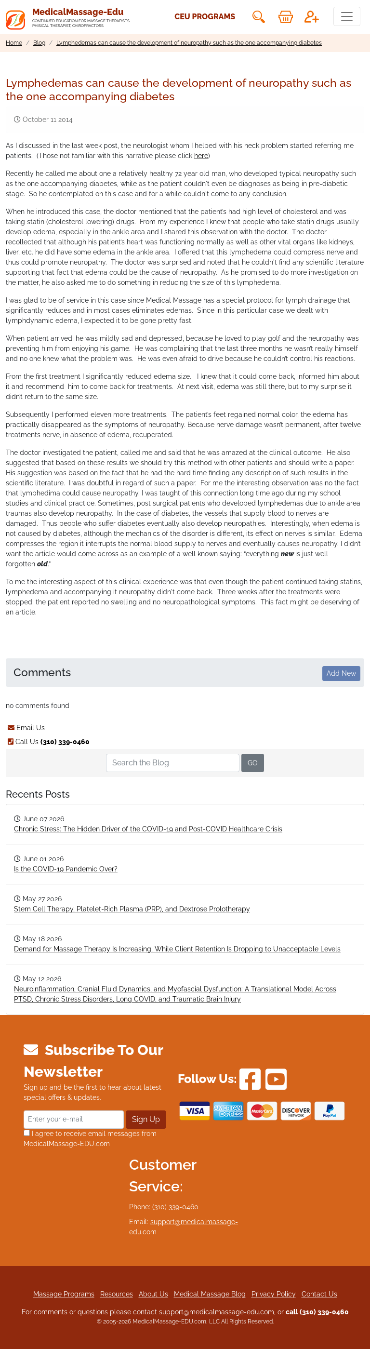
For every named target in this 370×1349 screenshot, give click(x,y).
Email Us (26, 728)
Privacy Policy (273, 1294)
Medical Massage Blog (210, 1294)
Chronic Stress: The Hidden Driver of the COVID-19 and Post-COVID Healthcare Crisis (148, 829)
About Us (153, 1294)
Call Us (49, 742)
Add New (341, 673)
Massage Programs (63, 1294)
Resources (116, 1294)
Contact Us (319, 1294)
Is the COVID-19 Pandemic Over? (66, 869)
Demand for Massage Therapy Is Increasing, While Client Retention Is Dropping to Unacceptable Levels (177, 949)
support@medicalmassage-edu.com (216, 1312)
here (201, 156)
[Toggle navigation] (346, 16)
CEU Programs (204, 16)
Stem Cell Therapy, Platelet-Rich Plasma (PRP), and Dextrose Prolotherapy (132, 909)
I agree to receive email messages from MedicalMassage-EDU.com (90, 1139)
